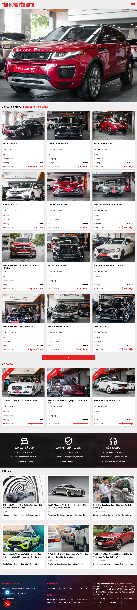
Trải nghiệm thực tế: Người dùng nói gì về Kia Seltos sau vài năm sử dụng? (112, 555)
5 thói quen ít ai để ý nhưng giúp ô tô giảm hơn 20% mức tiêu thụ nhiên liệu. (68, 555)
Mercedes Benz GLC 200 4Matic (18, 326)
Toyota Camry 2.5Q (57, 204)
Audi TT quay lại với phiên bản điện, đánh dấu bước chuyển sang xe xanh (67, 506)
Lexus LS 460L (10, 143)
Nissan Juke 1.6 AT (103, 143)
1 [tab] (67, 98)
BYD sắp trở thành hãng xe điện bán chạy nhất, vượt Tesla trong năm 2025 (22, 506)
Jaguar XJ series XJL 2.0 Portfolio (20, 400)
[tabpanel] (68, 51)
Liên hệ (84, 588)
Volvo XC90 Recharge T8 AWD (108, 204)
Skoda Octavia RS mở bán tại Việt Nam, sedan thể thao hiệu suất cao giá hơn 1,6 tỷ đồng (22, 555)
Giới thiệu (62, 588)
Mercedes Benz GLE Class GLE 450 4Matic (20, 266)
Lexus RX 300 (100, 326)
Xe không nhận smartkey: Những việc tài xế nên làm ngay (113, 506)
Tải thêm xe (68, 358)
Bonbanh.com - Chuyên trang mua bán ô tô (67, 602)
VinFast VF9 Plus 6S (58, 143)
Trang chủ (51, 588)
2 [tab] (70, 98)
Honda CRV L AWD (57, 265)
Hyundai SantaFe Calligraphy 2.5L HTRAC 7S (68, 401)
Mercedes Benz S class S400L (108, 265)
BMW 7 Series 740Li (58, 326)
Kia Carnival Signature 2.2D (107, 400)
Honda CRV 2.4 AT (11, 204)
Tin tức (73, 588)
